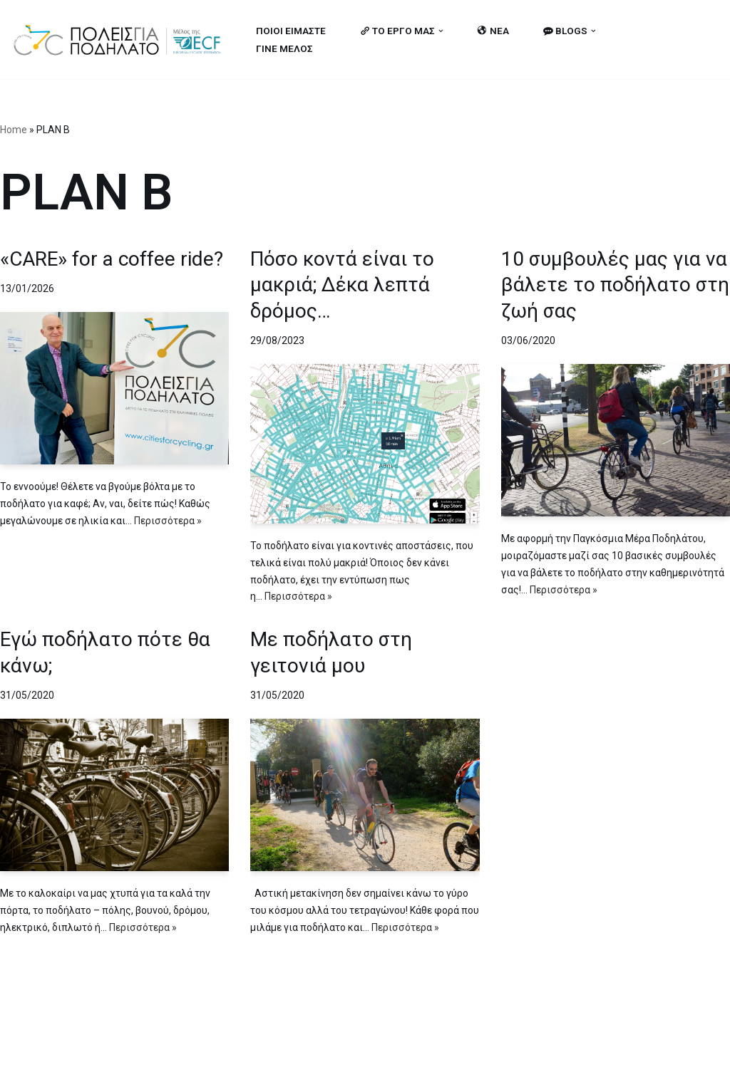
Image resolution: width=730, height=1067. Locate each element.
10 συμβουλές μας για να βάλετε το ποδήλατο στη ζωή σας (615, 285)
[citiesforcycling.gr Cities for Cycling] (121, 39)
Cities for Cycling (57, 1048)
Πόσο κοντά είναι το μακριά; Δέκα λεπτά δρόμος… (342, 285)
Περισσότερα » (168, 520)
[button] (440, 30)
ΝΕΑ (493, 30)
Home (13, 129)
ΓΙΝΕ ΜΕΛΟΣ (284, 48)
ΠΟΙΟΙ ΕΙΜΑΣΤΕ (291, 30)
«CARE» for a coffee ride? (111, 259)
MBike (193, 1048)
